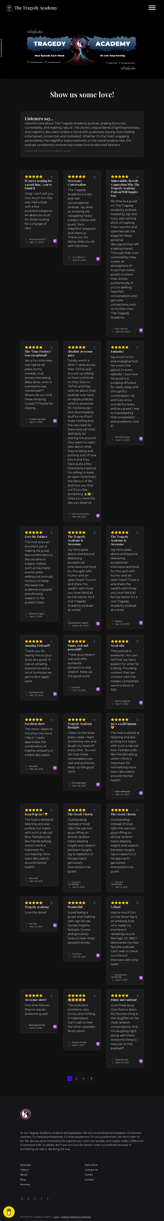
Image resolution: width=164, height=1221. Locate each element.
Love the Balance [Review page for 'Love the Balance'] (36, 536)
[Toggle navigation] (152, 8)
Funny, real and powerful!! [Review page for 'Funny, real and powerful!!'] (78, 647)
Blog (23, 1179)
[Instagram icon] (28, 1199)
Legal (56, 1216)
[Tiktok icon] (35, 1199)
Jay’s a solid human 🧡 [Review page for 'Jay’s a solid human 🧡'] (123, 725)
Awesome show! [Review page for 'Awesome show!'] (35, 1000)
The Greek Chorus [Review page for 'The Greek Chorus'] (80, 814)
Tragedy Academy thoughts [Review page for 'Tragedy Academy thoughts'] (80, 725)
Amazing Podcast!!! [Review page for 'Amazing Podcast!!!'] (37, 645)
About (23, 1174)
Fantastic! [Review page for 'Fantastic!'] (117, 351)
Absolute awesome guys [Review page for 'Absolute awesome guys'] (80, 353)
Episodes (25, 1165)
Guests (89, 1174)
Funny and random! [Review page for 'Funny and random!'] (124, 1000)
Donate (89, 1179)
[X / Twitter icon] (41, 1199)
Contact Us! (91, 1169)
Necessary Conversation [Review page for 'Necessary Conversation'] (77, 182)
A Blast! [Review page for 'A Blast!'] (116, 907)
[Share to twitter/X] (51, 177)
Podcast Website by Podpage (76, 1216)
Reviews (25, 1184)
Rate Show (91, 1165)
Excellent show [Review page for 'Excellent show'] (35, 724)
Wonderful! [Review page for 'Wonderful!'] (75, 907)
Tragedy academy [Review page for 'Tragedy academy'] (37, 907)
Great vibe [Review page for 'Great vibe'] (118, 645)
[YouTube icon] (48, 1199)
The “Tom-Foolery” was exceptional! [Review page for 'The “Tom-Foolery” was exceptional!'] (38, 353)
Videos (24, 1169)
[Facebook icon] (22, 1199)
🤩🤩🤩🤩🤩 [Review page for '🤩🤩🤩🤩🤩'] (77, 1000)
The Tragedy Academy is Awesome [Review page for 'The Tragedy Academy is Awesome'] (76, 540)
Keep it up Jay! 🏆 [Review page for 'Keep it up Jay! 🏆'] (36, 814)
